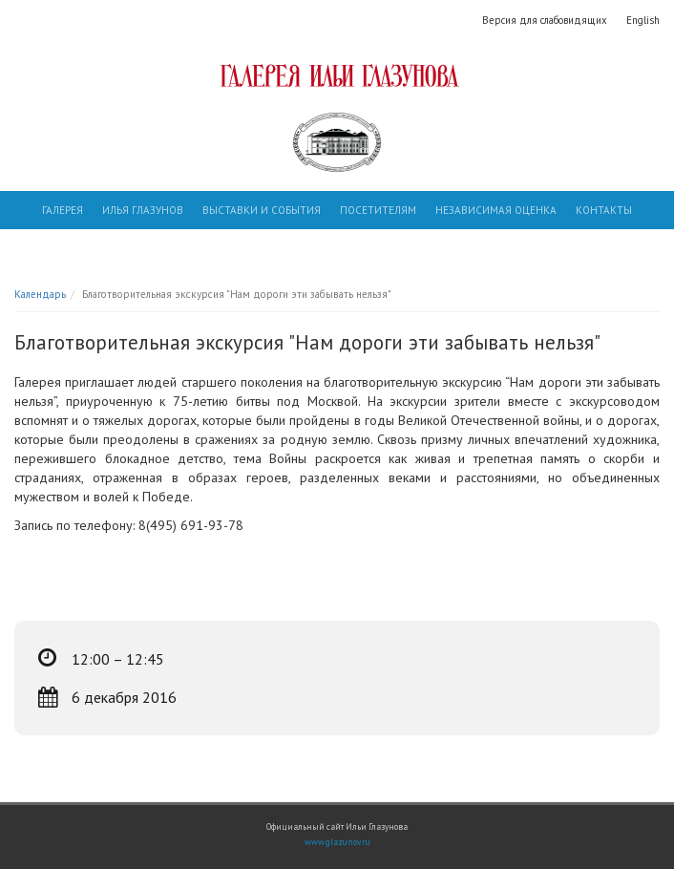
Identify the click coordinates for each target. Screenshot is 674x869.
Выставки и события (261, 210)
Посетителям (378, 210)
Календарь (40, 294)
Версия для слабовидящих (544, 20)
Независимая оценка (496, 210)
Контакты (604, 210)
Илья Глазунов (142, 210)
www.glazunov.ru (337, 842)
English (643, 20)
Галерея (62, 210)
